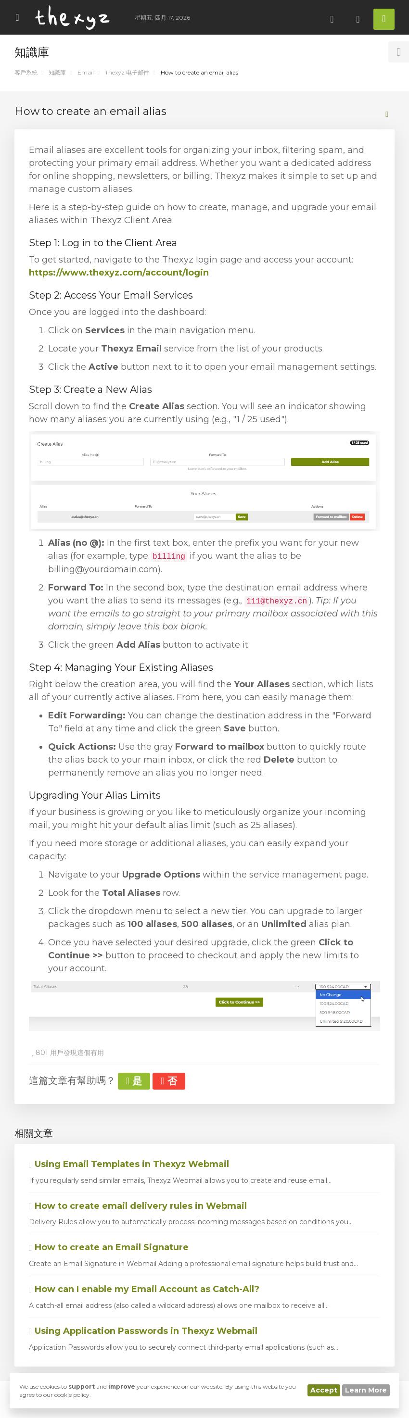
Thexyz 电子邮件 (127, 72)
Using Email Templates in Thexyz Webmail (129, 1164)
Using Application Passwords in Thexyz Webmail (143, 1331)
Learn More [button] (366, 1390)
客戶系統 (26, 72)
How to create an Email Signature (109, 1247)
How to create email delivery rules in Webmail (138, 1206)
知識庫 (57, 72)
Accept (323, 1390)
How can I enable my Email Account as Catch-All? (144, 1289)
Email (85, 72)
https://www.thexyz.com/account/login (119, 272)
